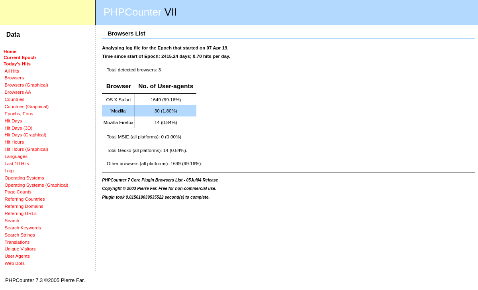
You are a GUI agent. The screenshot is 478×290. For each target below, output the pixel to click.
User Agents (17, 255)
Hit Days (13, 120)
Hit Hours (14, 141)
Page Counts (17, 191)
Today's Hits (17, 63)
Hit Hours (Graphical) (26, 149)
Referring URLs (20, 213)
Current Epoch (20, 57)
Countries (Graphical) (26, 106)
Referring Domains (23, 206)
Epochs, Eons (18, 113)
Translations (16, 242)
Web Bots (14, 263)
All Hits (11, 70)
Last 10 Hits (16, 163)
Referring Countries (24, 198)
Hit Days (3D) (18, 127)
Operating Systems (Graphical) (36, 184)
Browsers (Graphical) (26, 84)
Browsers (14, 77)
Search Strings (19, 234)
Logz (9, 170)
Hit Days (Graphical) (25, 134)
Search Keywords (22, 227)
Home (10, 51)
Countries (14, 99)
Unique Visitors (19, 248)
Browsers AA (17, 92)
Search (11, 220)
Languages (15, 156)
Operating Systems (24, 177)
